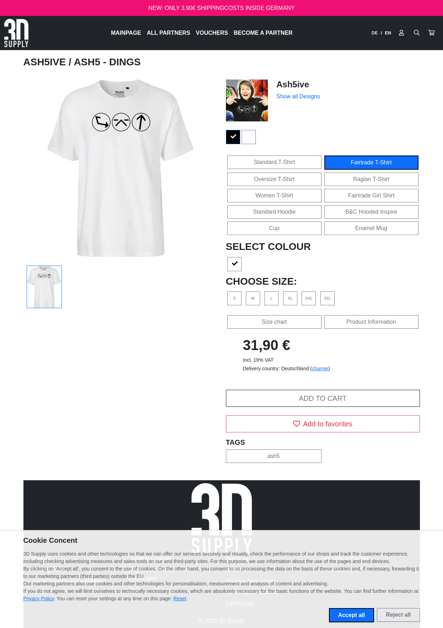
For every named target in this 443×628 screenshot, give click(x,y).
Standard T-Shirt (274, 162)
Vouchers (212, 33)
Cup (274, 228)
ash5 (274, 456)
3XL (327, 298)
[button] (431, 33)
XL (290, 298)
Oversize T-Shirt (274, 179)
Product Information (371, 322)
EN (388, 33)
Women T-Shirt (274, 195)
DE (375, 33)
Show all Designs (298, 96)
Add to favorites (322, 424)
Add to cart (322, 398)
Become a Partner (263, 33)
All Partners (168, 33)
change (320, 368)
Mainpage (126, 33)
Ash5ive (46, 61)
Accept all (351, 615)
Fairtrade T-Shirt (371, 162)
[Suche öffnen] (417, 33)
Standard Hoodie (274, 212)
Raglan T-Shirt (371, 179)
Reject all (398, 615)
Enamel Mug (371, 228)
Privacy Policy (38, 598)
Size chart (274, 322)
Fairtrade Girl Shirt (371, 195)
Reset (180, 598)
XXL (309, 298)
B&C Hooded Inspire (371, 212)
